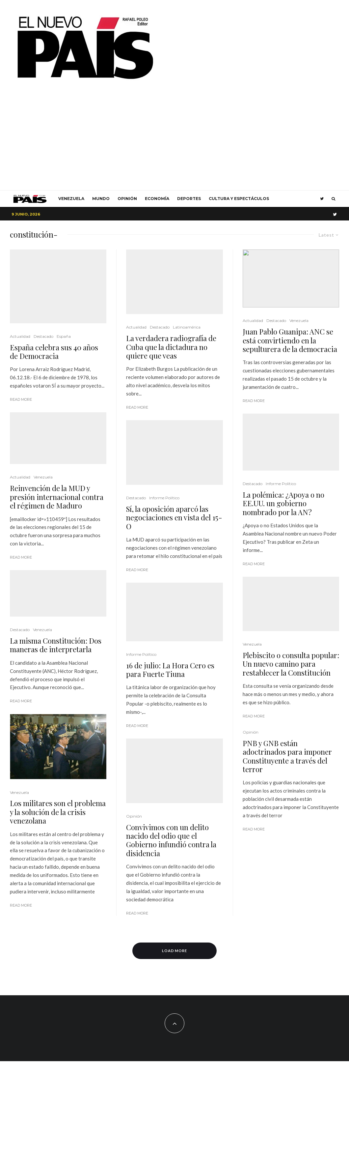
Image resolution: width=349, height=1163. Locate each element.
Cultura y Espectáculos (239, 198)
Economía (157, 198)
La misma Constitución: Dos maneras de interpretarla (55, 604)
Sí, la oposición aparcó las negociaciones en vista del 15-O (174, 518)
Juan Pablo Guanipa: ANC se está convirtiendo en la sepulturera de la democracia (290, 340)
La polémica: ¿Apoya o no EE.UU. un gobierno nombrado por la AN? (283, 503)
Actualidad (20, 336)
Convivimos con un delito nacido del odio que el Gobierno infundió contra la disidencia (171, 840)
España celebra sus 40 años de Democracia (54, 352)
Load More (174, 950)
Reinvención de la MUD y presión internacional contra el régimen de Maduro (56, 497)
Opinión (127, 198)
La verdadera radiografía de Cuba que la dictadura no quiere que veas (171, 347)
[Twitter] (322, 198)
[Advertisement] (174, 141)
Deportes (189, 198)
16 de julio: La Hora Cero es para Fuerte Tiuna (170, 670)
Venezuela (71, 198)
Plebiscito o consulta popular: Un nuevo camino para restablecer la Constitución (291, 664)
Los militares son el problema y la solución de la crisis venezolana (58, 771)
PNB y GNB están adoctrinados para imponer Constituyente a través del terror (287, 756)
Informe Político (164, 497)
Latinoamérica (187, 327)
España (64, 336)
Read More (21, 399)
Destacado (43, 336)
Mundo (101, 198)
